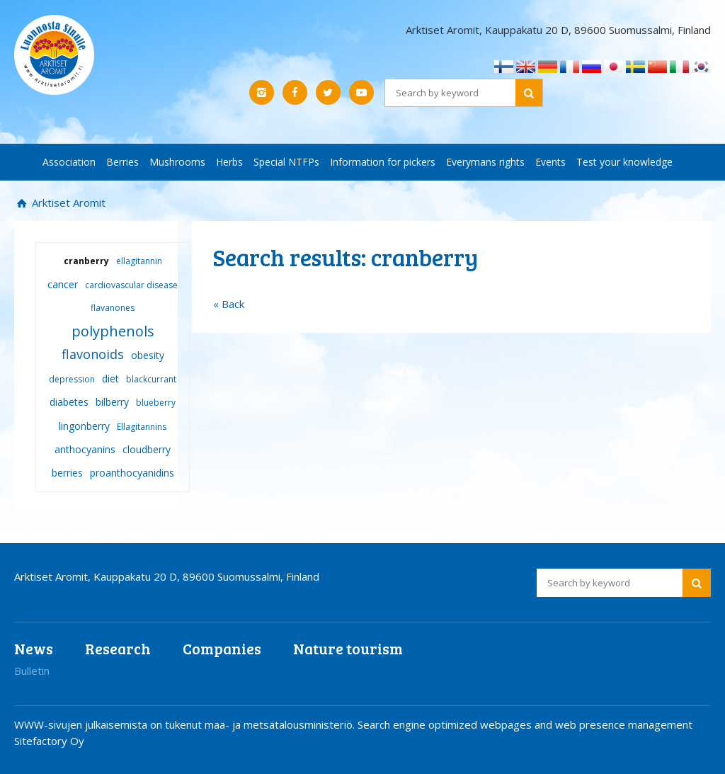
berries (67, 472)
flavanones (113, 308)
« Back (228, 304)
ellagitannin (139, 261)
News (33, 648)
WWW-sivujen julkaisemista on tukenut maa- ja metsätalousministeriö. (186, 724)
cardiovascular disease (131, 285)
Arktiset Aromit (67, 202)
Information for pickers (382, 162)
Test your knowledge (624, 162)
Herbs (229, 162)
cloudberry (146, 449)
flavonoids (93, 354)
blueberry (156, 403)
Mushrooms (177, 162)
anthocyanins (85, 449)
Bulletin (32, 671)
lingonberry (84, 426)
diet (110, 378)
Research (118, 648)
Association (69, 162)
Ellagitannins (141, 427)
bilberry (112, 402)
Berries (122, 162)
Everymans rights (485, 162)
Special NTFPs (286, 162)
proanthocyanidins (132, 472)
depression (72, 379)
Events (550, 162)
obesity (147, 355)
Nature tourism (348, 648)
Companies (222, 648)
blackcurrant (151, 379)
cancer (62, 284)
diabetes (69, 402)
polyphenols (113, 331)
